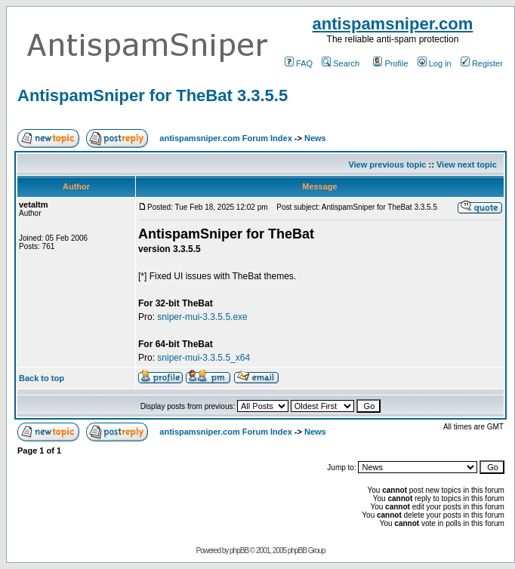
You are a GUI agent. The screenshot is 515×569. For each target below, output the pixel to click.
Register (482, 63)
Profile (390, 63)
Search (340, 63)
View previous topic (387, 164)
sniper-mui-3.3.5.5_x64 (203, 357)
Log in (435, 63)
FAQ (299, 63)
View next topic (466, 164)
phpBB (239, 550)
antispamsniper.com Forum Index (225, 138)
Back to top (41, 378)
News (315, 138)
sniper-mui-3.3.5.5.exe (202, 317)
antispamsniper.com (393, 23)
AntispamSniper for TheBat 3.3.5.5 (152, 95)
